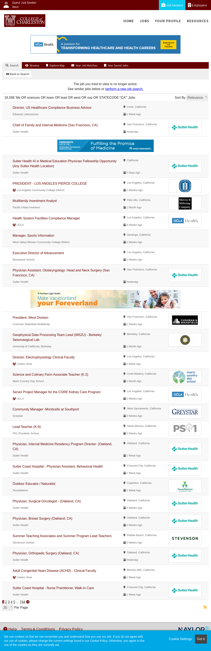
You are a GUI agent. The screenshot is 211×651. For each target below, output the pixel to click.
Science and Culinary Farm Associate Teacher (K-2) (50, 374)
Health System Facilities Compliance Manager (46, 218)
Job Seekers (172, 5)
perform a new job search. (124, 89)
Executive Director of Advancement (38, 253)
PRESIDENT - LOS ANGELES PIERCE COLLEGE (50, 183)
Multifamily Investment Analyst (35, 201)
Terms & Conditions (38, 628)
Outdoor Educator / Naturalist (34, 483)
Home (128, 21)
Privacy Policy (71, 628)
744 (22, 602)
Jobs (144, 21)
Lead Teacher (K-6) (27, 427)
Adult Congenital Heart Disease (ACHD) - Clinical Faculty (54, 570)
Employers (197, 5)
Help (10, 628)
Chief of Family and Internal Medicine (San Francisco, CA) (55, 125)
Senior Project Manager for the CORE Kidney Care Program (57, 392)
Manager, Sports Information (33, 235)
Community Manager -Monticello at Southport (46, 409)
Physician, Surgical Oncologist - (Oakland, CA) (47, 501)
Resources (198, 21)
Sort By (180, 97)
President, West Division (30, 317)
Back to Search (17, 74)
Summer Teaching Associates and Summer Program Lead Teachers (62, 536)
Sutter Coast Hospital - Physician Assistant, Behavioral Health (58, 466)
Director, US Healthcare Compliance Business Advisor (52, 107)
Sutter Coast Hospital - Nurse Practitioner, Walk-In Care (53, 588)
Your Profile (168, 21)
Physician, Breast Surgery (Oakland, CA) (42, 518)
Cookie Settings (180, 639)
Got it (201, 639)
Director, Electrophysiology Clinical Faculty (44, 357)
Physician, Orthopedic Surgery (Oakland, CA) (46, 553)
